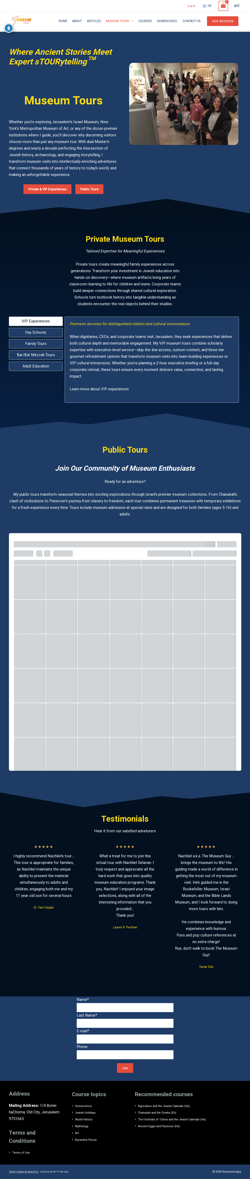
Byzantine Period (89, 1139)
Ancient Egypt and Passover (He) (166, 1125)
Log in (191, 6)
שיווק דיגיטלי (16, 1172)
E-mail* (125, 1036)
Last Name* (125, 1020)
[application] (131, 21)
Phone (125, 1051)
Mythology (84, 1125)
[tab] (36, 321)
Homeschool (86, 1106)
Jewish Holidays (89, 1112)
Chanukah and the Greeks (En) (163, 1112)
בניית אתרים (31, 1172)
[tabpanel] (152, 360)
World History (87, 1119)
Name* (125, 1004)
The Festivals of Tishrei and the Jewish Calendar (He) (183, 1119)
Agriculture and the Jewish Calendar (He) (173, 1106)
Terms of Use (23, 1152)
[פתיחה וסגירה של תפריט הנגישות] (8, 28)
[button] (222, 21)
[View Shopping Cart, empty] (223, 6)
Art (77, 1132)
